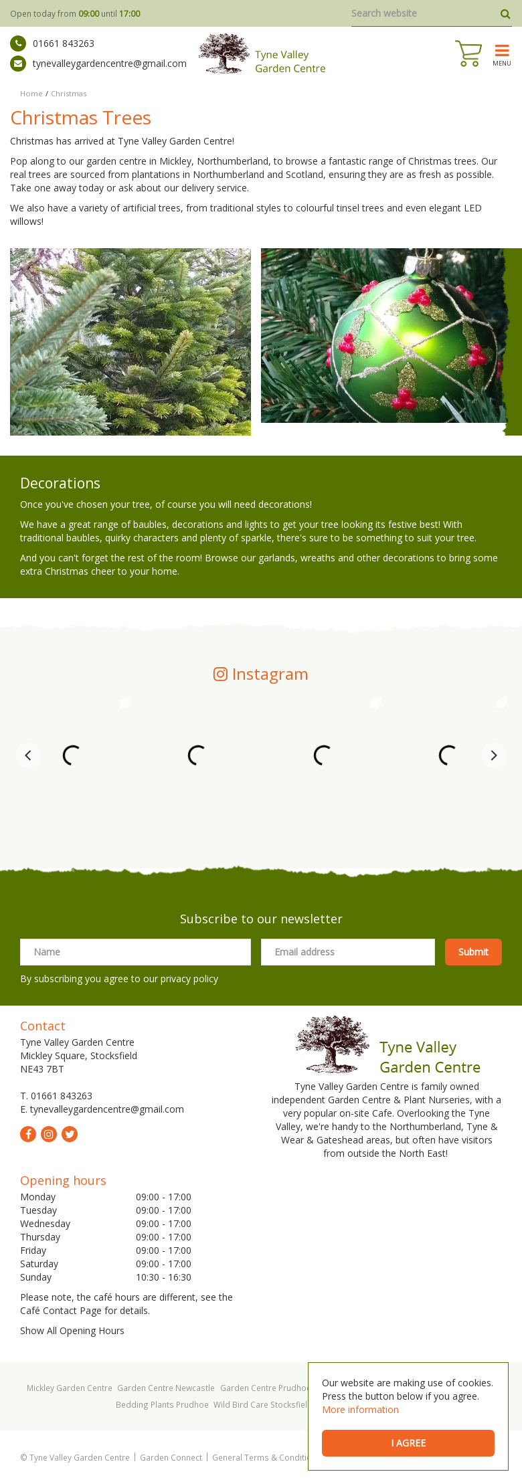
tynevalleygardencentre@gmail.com (98, 64)
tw (70, 1134)
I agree (408, 1442)
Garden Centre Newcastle (166, 1387)
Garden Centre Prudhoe (265, 1387)
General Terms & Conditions (266, 1457)
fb (28, 1134)
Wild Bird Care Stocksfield (263, 1404)
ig (49, 1134)
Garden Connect (171, 1457)
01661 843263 (52, 43)
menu (502, 63)
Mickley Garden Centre (69, 1387)
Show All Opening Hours (72, 1330)
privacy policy (189, 978)
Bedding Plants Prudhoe (162, 1404)
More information (360, 1409)
